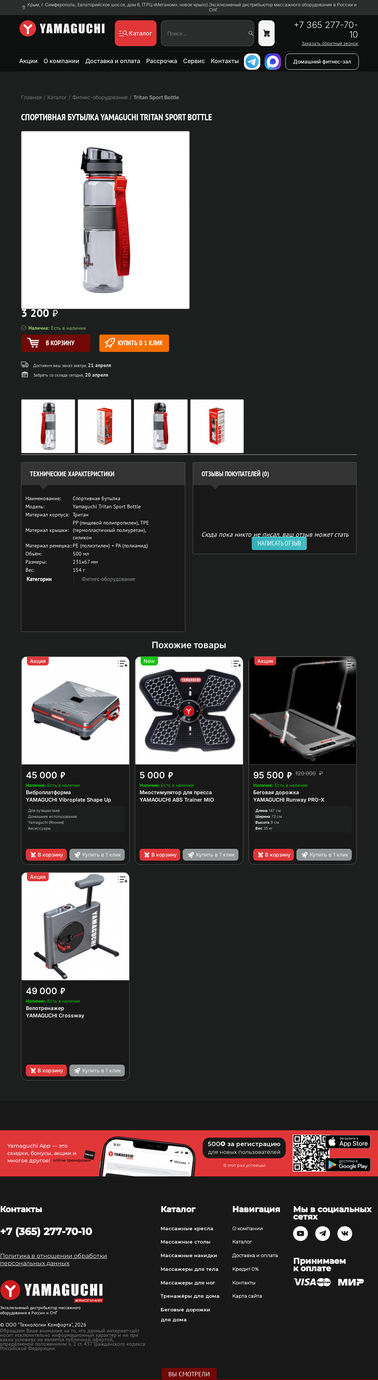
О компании (61, 61)
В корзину (46, 854)
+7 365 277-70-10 (325, 29)
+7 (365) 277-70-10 (46, 1231)
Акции (28, 61)
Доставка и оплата (112, 61)
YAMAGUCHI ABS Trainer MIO (177, 799)
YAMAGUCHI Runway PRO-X (288, 799)
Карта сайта (247, 1296)
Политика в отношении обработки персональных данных (53, 1259)
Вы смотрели (189, 1374)
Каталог (242, 1242)
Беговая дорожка (276, 792)
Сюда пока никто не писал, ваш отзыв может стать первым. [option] (274, 537)
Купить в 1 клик (134, 343)
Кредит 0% (245, 1269)
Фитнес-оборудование (108, 578)
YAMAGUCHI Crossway (55, 1015)
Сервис (194, 61)
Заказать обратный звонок (330, 43)
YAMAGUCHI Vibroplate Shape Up (68, 799)
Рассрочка (161, 61)
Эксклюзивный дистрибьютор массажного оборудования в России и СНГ (283, 7)
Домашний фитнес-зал (322, 61)
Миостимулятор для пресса (176, 792)
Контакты (225, 61)
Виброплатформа (48, 792)
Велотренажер (45, 1008)
